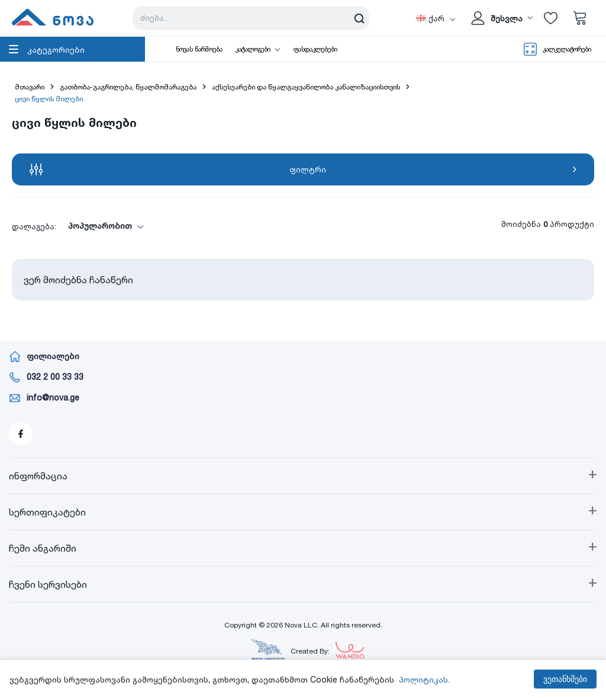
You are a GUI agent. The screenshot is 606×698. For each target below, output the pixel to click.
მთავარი (29, 86)
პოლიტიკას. (424, 679)
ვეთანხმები (565, 679)
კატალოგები (253, 49)
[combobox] (102, 226)
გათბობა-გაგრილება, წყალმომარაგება (128, 86)
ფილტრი (303, 169)
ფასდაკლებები (315, 49)
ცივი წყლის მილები (49, 98)
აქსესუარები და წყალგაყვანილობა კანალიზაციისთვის (306, 86)
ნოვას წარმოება (199, 49)
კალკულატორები (567, 49)
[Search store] (251, 18)
